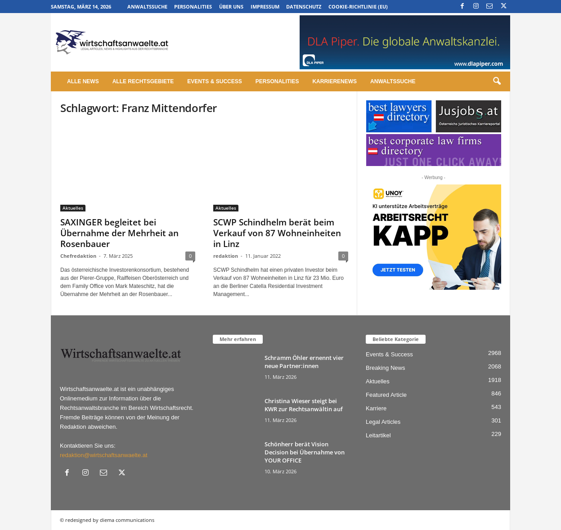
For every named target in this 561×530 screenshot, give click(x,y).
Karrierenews (334, 81)
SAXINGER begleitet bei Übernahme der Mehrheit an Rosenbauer (119, 233)
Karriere (376, 408)
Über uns (231, 6)
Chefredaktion (78, 255)
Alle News (83, 81)
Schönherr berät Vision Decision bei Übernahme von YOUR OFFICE (305, 452)
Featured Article (386, 394)
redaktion (225, 255)
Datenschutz (303, 6)
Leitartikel (378, 435)
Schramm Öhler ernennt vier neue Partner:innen (304, 362)
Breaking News (385, 367)
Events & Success (214, 81)
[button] (497, 81)
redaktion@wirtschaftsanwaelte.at (104, 455)
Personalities (193, 6)
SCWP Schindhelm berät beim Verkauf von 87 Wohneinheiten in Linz (277, 233)
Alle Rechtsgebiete (143, 81)
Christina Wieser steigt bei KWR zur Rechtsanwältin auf (304, 405)
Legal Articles (383, 421)
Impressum (265, 6)
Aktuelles (73, 208)
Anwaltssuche (147, 6)
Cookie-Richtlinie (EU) (358, 6)
